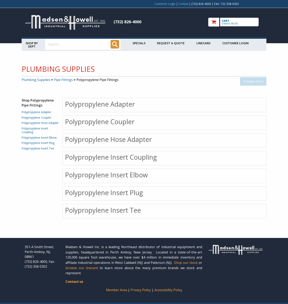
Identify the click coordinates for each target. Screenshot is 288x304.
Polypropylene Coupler (36, 117)
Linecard (203, 43)
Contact (183, 4)
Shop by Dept (32, 44)
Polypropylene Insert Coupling (35, 130)
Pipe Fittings (63, 79)
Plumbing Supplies (36, 79)
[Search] (115, 44)
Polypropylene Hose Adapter (40, 123)
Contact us (74, 281)
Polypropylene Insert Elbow (39, 137)
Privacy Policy (141, 290)
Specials (139, 43)
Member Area (116, 290)
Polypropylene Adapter (36, 112)
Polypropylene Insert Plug (38, 143)
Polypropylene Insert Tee (38, 148)
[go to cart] (235, 22)
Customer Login (165, 4)
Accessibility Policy (168, 290)
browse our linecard (81, 268)
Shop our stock (186, 262)
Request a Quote (171, 43)
